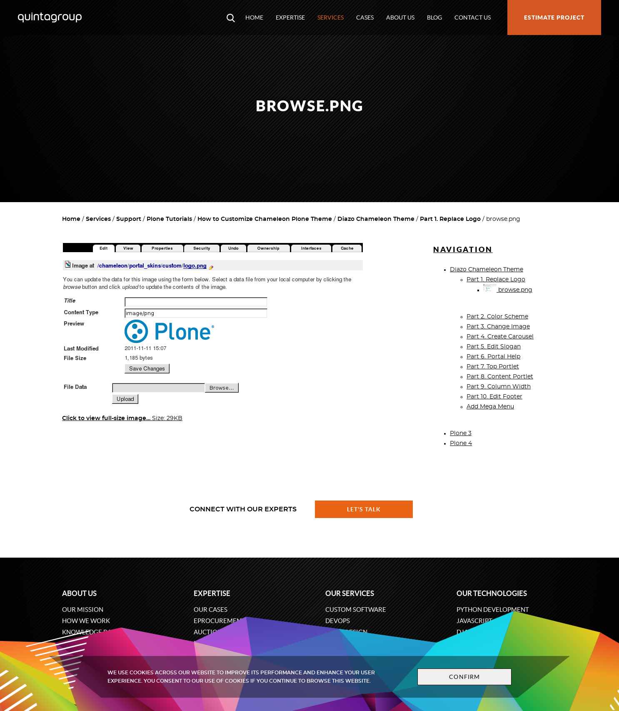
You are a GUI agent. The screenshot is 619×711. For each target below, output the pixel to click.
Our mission (82, 609)
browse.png (507, 290)
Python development (493, 609)
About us (400, 17)
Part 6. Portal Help (493, 357)
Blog (434, 17)
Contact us (472, 17)
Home (254, 17)
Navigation (463, 249)
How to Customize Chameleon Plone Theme (264, 219)
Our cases (210, 609)
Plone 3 (461, 433)
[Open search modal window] (230, 17)
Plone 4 (461, 443)
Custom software (355, 609)
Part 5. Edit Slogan (494, 347)
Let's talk (364, 509)
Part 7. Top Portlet (493, 367)
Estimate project (554, 17)
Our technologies (492, 593)
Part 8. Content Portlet (500, 377)
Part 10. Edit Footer (494, 397)
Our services (349, 593)
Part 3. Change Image (498, 327)
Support (128, 219)
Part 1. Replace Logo (450, 219)
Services (330, 17)
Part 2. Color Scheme (497, 317)
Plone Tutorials (169, 219)
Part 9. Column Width (499, 387)
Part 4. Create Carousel (500, 337)
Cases (365, 17)
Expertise (290, 17)
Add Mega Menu (490, 407)
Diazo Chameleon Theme (375, 219)
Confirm (464, 676)
